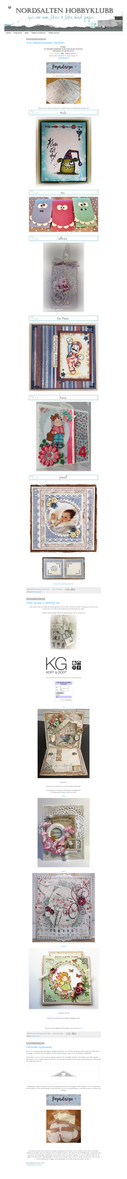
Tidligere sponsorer (53, 33)
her (80, 1028)
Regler (27, 33)
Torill (63, 707)
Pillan (63, 871)
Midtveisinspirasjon (37, 591)
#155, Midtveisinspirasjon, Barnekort (45, 42)
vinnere (38, 1036)
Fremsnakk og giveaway (39, 1047)
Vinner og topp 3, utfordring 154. (43, 602)
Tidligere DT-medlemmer (38, 33)
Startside (8, 33)
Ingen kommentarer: (57, 589)
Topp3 (33, 1036)
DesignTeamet (18, 33)
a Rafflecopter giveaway (33, 1165)
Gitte (63, 796)
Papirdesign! (63, 58)
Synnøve (63, 946)
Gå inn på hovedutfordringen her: (63, 584)
